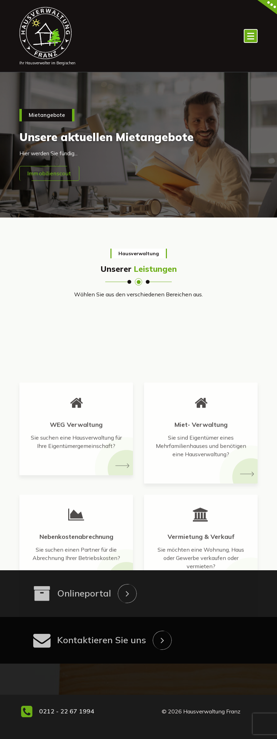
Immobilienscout (49, 173)
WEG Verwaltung (76, 493)
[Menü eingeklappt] (251, 36)
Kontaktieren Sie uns (101, 640)
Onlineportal (84, 593)
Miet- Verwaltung (201, 493)
